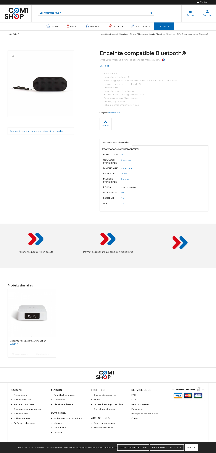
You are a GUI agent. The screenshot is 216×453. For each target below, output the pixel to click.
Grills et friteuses (22, 418)
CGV (133, 399)
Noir (129, 160)
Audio (97, 399)
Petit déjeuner (21, 395)
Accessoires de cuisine (105, 423)
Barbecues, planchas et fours (68, 418)
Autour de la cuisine (103, 427)
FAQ (133, 395)
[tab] (116, 142)
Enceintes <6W (114, 113)
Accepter (191, 447)
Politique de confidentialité (144, 413)
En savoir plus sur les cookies (133, 447)
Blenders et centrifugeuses (27, 409)
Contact (135, 418)
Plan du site (137, 409)
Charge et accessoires (105, 395)
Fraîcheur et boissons (24, 423)
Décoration (59, 399)
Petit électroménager (64, 395)
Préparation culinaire (24, 404)
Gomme (125, 179)
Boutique (13, 34)
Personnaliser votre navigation (167, 447)
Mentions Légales (140, 404)
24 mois (124, 173)
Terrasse (58, 432)
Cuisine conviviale (22, 399)
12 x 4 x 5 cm (126, 168)
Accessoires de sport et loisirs (108, 404)
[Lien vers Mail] (202, 2)
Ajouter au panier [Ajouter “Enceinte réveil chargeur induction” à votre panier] (20, 354)
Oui (122, 154)
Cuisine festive (21, 413)
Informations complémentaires (116, 142)
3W (122, 192)
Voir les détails (42, 354)
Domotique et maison (105, 409)
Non (123, 198)
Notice (105, 123)
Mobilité (58, 423)
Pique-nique (60, 427)
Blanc (124, 160)
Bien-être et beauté (64, 404)
